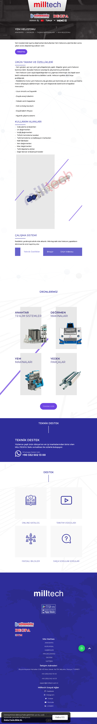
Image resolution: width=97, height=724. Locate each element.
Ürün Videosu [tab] (66, 252)
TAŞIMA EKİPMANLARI (46, 32)
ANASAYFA (19, 32)
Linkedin (49, 706)
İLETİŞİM (49, 661)
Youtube (49, 702)
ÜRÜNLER (30, 32)
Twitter (49, 699)
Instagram (49, 695)
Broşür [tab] (50, 252)
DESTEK (49, 657)
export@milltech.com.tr (49, 683)
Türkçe (46, 20)
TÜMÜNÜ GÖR (48, 406)
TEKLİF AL (21, 52)
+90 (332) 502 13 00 (49, 674)
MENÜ (62, 20)
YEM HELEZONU (64, 32)
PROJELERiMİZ (49, 654)
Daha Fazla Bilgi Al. (13, 720)
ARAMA (34, 20)
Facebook (49, 691)
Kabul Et (60, 717)
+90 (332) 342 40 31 (49, 678)
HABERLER (49, 650)
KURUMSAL (49, 646)
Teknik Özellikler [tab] (32, 252)
